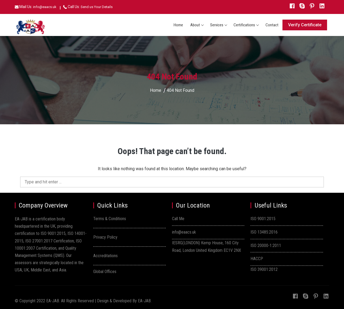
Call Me (178, 218)
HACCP (256, 258)
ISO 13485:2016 (264, 232)
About (195, 25)
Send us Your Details (97, 7)
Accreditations (105, 255)
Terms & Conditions (109, 218)
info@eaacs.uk (44, 7)
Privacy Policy (105, 237)
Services (216, 25)
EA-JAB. (145, 300)
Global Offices (104, 271)
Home (178, 25)
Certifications (244, 25)
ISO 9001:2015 (262, 218)
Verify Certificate (304, 24)
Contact (272, 25)
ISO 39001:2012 (264, 269)
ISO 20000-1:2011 (265, 245)
